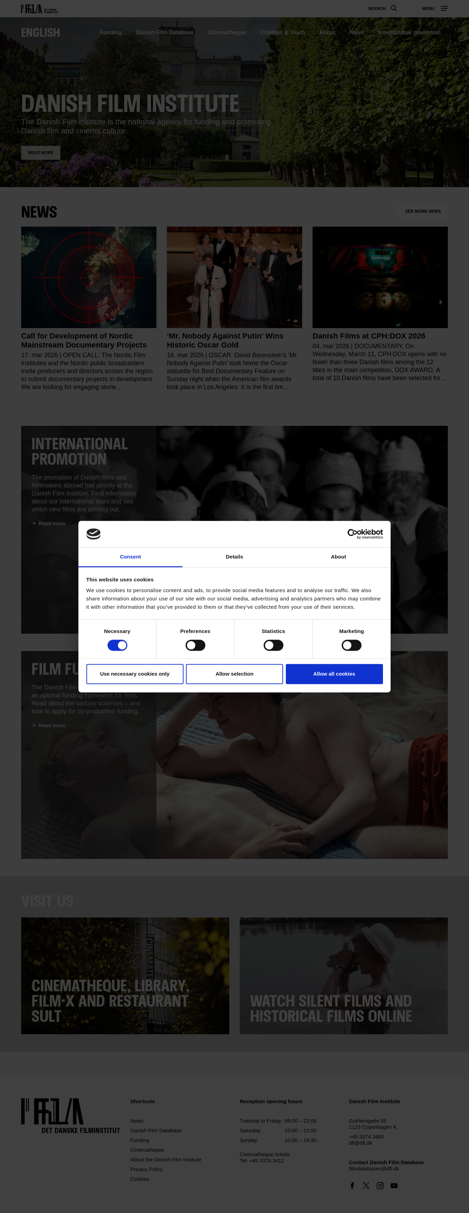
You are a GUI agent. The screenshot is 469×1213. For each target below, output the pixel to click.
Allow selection (234, 674)
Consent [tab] (130, 557)
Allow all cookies (334, 674)
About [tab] (338, 557)
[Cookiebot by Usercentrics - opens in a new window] (352, 534)
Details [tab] (234, 557)
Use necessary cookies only (134, 674)
